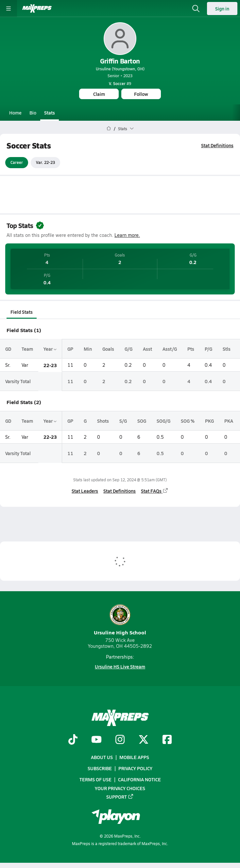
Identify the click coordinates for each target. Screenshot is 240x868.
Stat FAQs (154, 491)
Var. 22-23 (45, 162)
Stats (49, 112)
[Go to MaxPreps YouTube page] (96, 740)
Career (16, 162)
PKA (228, 421)
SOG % (188, 421)
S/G (123, 421)
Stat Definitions (217, 145)
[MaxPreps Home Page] (108, 128)
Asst (147, 349)
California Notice (139, 779)
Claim (99, 94)
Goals (108, 349)
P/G (208, 349)
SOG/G (163, 421)
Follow (141, 94)
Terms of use (95, 779)
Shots (103, 421)
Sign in (222, 8)
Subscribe (100, 768)
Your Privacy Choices (120, 788)
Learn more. (127, 235)
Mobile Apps (134, 757)
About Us (102, 757)
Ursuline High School (120, 620)
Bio (32, 112)
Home (15, 112)
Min (88, 349)
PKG (209, 421)
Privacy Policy (135, 768)
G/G (128, 349)
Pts (190, 349)
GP (70, 349)
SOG (141, 421)
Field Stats (21, 312)
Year (50, 349)
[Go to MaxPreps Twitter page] (143, 740)
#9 (120, 83)
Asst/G (170, 349)
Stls (227, 349)
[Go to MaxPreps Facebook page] (167, 740)
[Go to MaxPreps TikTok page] (73, 740)
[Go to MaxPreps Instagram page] (120, 740)
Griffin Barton (120, 61)
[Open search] (195, 8)
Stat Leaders (85, 491)
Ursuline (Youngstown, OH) (120, 69)
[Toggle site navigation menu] (8, 8)
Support (120, 796)
